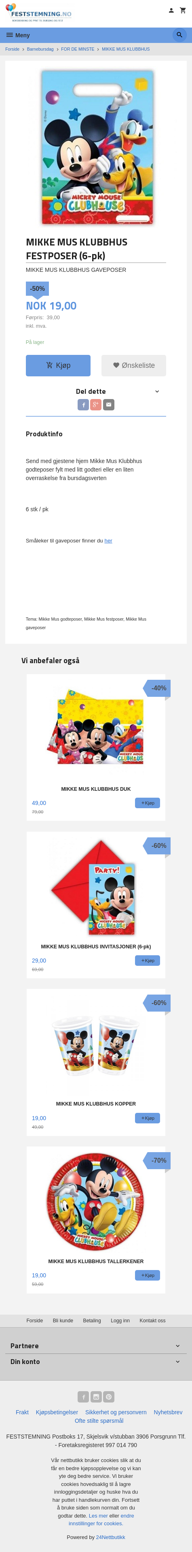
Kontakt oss (153, 1321)
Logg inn (120, 1321)
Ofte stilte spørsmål (99, 1421)
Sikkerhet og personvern (116, 1412)
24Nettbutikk (110, 1537)
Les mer (99, 1516)
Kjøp (58, 365)
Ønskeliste (134, 365)
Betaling (92, 1321)
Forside (12, 49)
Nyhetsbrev (168, 1412)
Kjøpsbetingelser (57, 1412)
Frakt (22, 1412)
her (108, 541)
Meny (17, 35)
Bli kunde (63, 1321)
